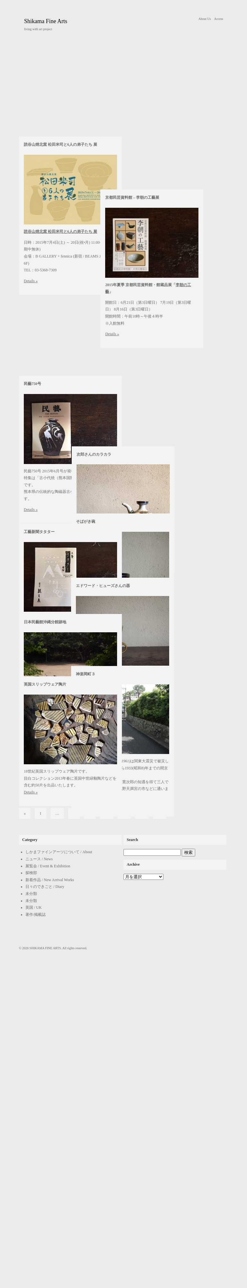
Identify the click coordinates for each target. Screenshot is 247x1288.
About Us (204, 19)
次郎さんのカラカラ (93, 457)
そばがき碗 (85, 521)
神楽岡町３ (85, 674)
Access (218, 19)
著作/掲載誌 (35, 1235)
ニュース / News (39, 1180)
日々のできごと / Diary (44, 1207)
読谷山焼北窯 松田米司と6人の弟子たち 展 (60, 377)
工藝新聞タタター (39, 532)
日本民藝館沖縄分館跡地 (45, 622)
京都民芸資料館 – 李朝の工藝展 (103, 377)
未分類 (31, 1214)
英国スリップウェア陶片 (45, 684)
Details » (31, 792)
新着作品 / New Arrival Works (49, 1200)
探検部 (31, 1193)
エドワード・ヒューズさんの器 (103, 585)
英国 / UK (33, 1228)
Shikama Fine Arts (45, 21)
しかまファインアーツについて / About (58, 1172)
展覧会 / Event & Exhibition (47, 1187)
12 (142, 1134)
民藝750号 (32, 457)
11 (124, 1134)
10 (106, 1134)
